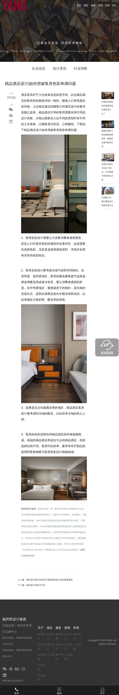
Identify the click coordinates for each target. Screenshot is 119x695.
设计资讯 (59, 68)
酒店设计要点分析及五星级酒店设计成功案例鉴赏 (49, 580)
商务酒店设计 (66, 526)
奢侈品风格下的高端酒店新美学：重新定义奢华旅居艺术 (107, 139)
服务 (93, 5)
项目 (86, 5)
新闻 (100, 5)
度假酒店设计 (80, 526)
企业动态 (38, 68)
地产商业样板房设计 (62, 532)
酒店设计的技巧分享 (35, 585)
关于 (79, 5)
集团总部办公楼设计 (52, 538)
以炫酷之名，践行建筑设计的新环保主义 (107, 201)
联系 (107, 5)
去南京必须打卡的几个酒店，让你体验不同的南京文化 (107, 172)
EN (114, 5)
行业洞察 (80, 68)
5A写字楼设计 (68, 538)
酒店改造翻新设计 (42, 532)
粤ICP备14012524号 (12, 680)
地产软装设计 (36, 544)
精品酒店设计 (27, 532)
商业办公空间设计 (33, 538)
